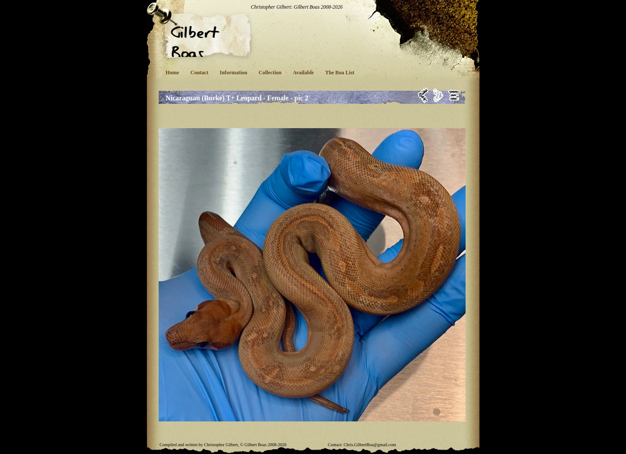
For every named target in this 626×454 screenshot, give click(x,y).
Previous (423, 95)
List (454, 95)
